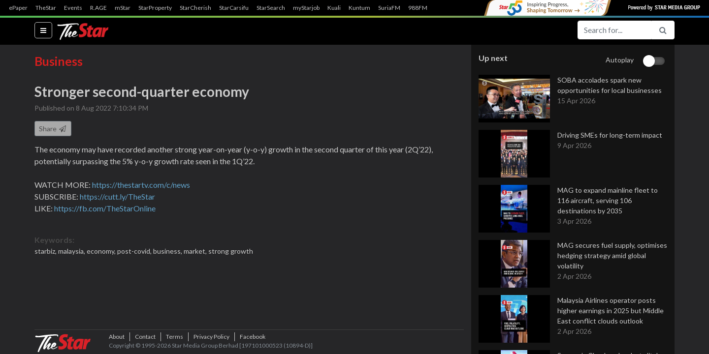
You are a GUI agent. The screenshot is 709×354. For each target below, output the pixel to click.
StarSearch (271, 8)
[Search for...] (614, 30)
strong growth (230, 251)
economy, (102, 251)
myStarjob (306, 8)
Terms (174, 336)
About (117, 336)
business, (168, 251)
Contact (145, 336)
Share (53, 128)
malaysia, (72, 251)
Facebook (252, 336)
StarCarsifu (234, 8)
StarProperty (155, 8)
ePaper (18, 8)
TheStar (45, 8)
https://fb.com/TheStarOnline (105, 208)
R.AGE (98, 8)
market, (196, 251)
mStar (122, 8)
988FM (417, 8)
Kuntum (359, 8)
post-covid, (135, 251)
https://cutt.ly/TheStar (117, 196)
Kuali (334, 8)
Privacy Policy (211, 336)
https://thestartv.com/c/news (141, 184)
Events (73, 8)
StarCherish (195, 8)
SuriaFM (389, 8)
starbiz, (46, 251)
